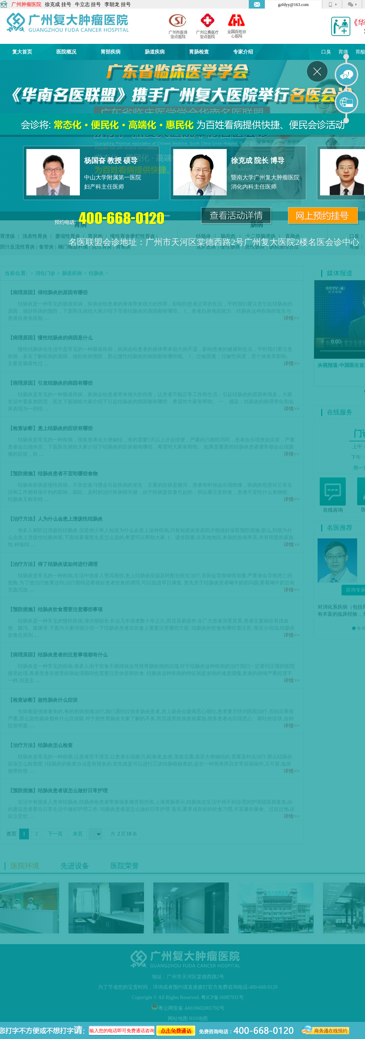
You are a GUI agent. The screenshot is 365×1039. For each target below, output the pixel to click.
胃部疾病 (110, 52)
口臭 (326, 52)
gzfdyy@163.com (293, 4)
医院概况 (66, 52)
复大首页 (22, 52)
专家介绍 (243, 52)
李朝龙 (111, 4)
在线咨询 (347, 75)
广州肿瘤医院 (26, 4)
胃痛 (343, 52)
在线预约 (347, 102)
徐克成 (52, 4)
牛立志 (82, 4)
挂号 (66, 4)
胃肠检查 (199, 52)
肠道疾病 (155, 52)
